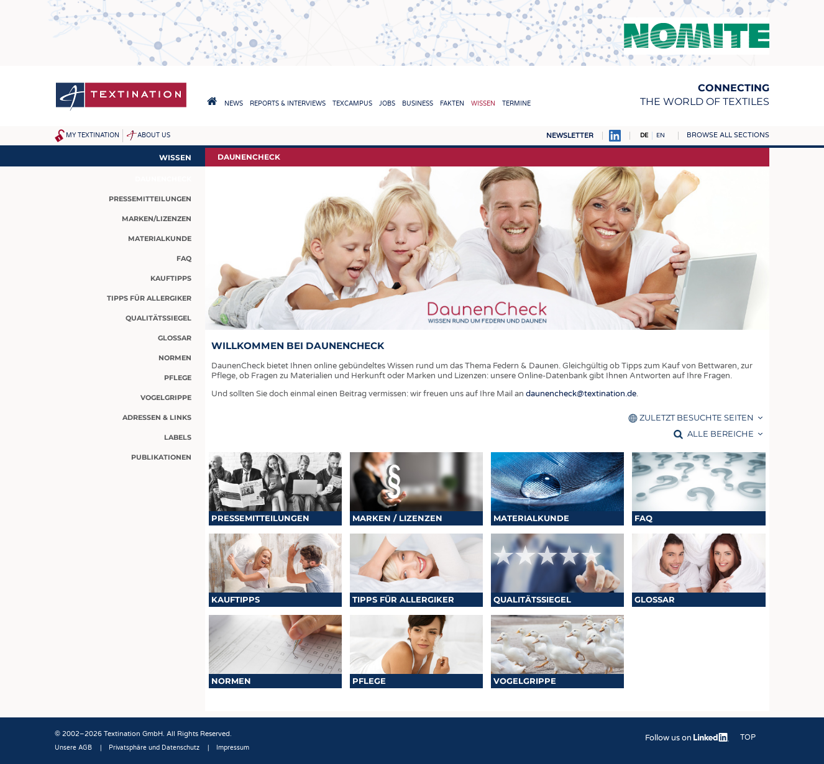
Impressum (232, 748)
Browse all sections (728, 135)
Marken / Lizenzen (397, 518)
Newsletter (569, 136)
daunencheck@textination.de (581, 394)
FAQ (643, 518)
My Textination (92, 135)
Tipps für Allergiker (403, 599)
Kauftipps (235, 599)
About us (153, 135)
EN (660, 135)
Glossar (654, 599)
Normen (231, 681)
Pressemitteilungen (260, 518)
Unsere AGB (73, 748)
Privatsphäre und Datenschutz (154, 748)
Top (748, 737)
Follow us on (687, 738)
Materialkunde (531, 518)
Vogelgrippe (524, 681)
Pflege (369, 681)
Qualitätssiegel (532, 599)
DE (644, 135)
